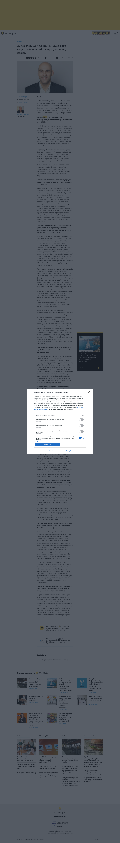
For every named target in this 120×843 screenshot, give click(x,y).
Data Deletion (50, 451)
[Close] (89, 392)
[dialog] (60, 421)
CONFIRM (47, 444)
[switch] (81, 419)
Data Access (60, 451)
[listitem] (60, 416)
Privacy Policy (69, 451)
